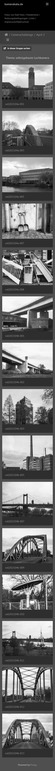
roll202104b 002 (14, 382)
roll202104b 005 (14, 475)
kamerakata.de (14, 4)
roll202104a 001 (14, 104)
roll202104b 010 (14, 614)
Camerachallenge (22, 35)
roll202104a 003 (14, 150)
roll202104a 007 (14, 243)
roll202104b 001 (14, 335)
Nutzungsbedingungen (16, 18)
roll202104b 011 (14, 660)
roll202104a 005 (14, 196)
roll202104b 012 (14, 706)
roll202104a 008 (14, 289)
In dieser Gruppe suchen (17, 48)
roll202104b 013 (14, 753)
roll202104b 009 (14, 567)
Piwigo (33, 764)
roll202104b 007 (14, 521)
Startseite (6, 35)
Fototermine (32, 14)
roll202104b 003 (14, 428)
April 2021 (43, 35)
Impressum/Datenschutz (17, 21)
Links (32, 18)
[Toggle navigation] (47, 4)
